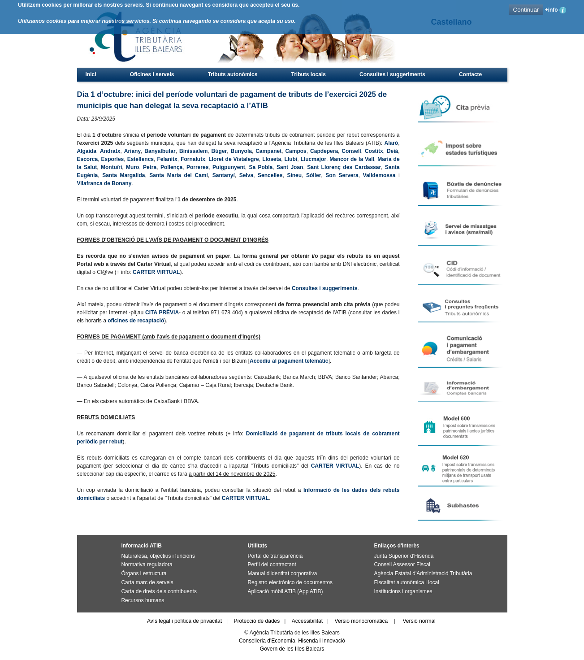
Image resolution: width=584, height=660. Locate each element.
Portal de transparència (275, 556)
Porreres (197, 167)
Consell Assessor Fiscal (402, 564)
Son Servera (341, 175)
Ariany (132, 151)
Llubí (291, 159)
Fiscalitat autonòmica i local (406, 582)
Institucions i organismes (403, 591)
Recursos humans (142, 600)
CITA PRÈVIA (162, 312)
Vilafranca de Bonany (104, 183)
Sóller (313, 175)
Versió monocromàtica (361, 621)
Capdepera (324, 151)
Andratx (110, 151)
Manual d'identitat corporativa (282, 573)
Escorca (87, 159)
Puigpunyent (228, 167)
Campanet (268, 151)
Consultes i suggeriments (392, 74)
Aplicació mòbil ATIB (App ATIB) (285, 591)
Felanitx (167, 159)
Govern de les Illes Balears (292, 649)
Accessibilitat (307, 621)
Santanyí (223, 175)
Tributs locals (308, 74)
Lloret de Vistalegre (233, 159)
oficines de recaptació (136, 320)
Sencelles (270, 175)
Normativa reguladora (147, 564)
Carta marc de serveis (147, 582)
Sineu (294, 175)
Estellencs (140, 159)
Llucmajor (313, 159)
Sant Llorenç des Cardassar (344, 167)
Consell (351, 151)
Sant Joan (290, 167)
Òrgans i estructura (144, 573)
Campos (295, 151)
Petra (149, 167)
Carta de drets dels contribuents (159, 591)
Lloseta (271, 159)
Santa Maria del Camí (178, 175)
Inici (91, 74)
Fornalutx (193, 159)
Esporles (112, 159)
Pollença (171, 167)
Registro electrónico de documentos (290, 582)
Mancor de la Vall (351, 159)
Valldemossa (379, 175)
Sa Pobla (261, 167)
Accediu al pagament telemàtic (289, 361)
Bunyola (241, 151)
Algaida (86, 151)
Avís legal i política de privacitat (184, 621)
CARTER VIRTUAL (156, 272)
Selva (246, 175)
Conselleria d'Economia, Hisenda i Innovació (292, 641)
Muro (132, 167)
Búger (219, 151)
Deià (392, 151)
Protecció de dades (257, 621)
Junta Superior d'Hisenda (404, 556)
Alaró (391, 143)
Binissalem (193, 151)
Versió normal (418, 621)
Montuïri (111, 167)
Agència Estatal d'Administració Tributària (423, 573)
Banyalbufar (159, 151)
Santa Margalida (123, 175)
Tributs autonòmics (233, 74)
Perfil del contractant (272, 564)
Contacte (470, 74)
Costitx (374, 151)
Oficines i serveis (152, 74)
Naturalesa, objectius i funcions (158, 556)
